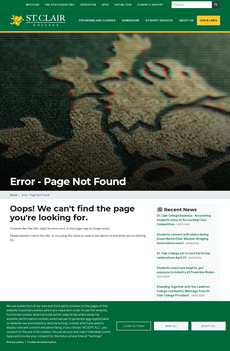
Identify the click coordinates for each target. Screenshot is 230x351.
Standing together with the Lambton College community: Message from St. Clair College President (183, 291)
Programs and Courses (97, 20)
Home (13, 195)
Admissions (130, 20)
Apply (105, 4)
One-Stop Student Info (59, 4)
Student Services (159, 20)
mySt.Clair (32, 4)
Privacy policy (15, 342)
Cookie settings (133, 326)
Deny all (171, 326)
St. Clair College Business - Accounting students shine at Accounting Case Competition (184, 220)
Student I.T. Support (150, 4)
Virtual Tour (123, 4)
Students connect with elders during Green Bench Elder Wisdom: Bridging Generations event (183, 239)
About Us (186, 20)
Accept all (208, 326)
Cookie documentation (41, 342)
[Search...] (192, 4)
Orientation (88, 4)
